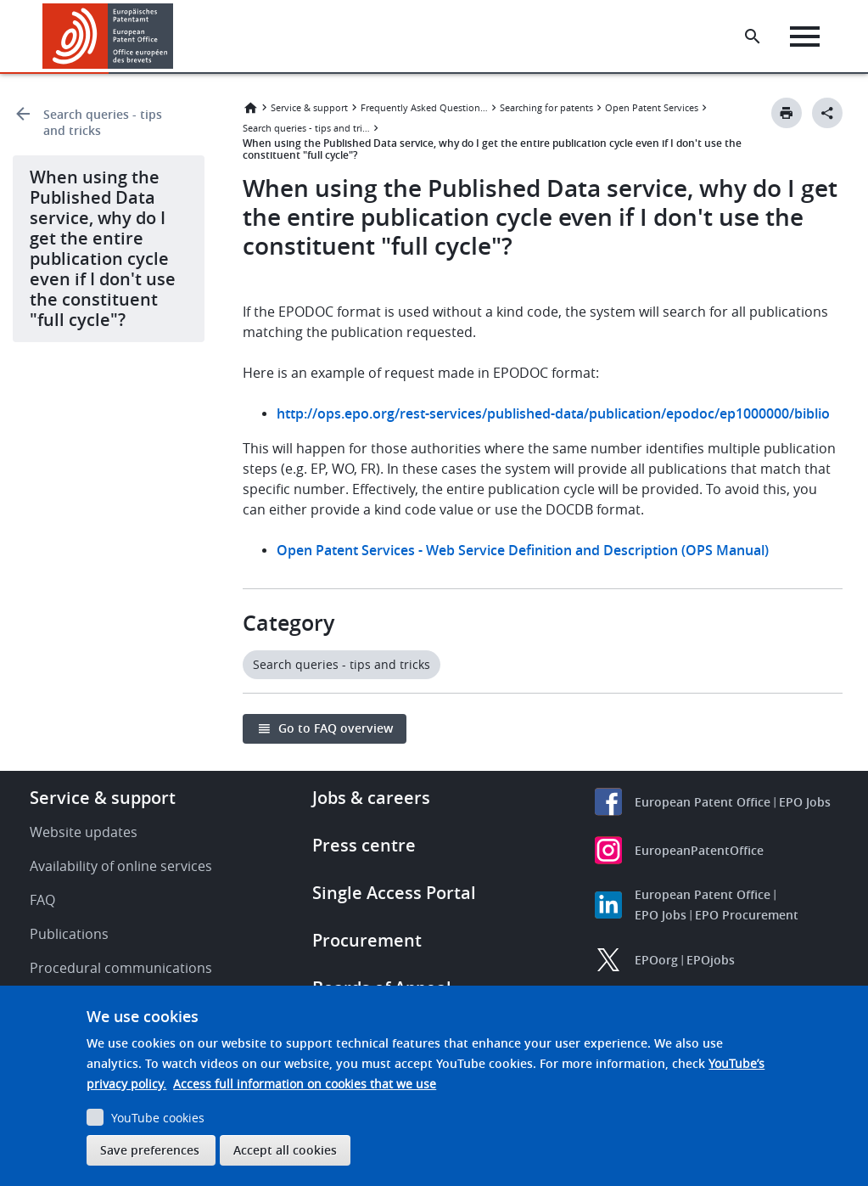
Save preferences (149, 1150)
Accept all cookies (285, 1150)
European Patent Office (702, 802)
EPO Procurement (746, 915)
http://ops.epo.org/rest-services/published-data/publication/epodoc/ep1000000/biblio (553, 413)
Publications (69, 934)
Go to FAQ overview (335, 728)
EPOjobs (710, 960)
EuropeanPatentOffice (699, 850)
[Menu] (806, 36)
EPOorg (656, 960)
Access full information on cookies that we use (304, 1084)
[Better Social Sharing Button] (827, 113)
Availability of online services (121, 866)
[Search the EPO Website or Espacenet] (753, 36)
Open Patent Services (651, 107)
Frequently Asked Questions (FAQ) (424, 107)
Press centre (364, 845)
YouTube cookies (157, 1118)
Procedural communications (121, 967)
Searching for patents (546, 107)
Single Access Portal (394, 892)
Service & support (309, 107)
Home (250, 108)
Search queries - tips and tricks (102, 122)
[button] (176, 36)
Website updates (83, 832)
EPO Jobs (805, 802)
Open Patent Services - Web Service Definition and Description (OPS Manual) (523, 550)
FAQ (42, 900)
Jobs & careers (371, 797)
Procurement (367, 940)
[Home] (108, 36)
